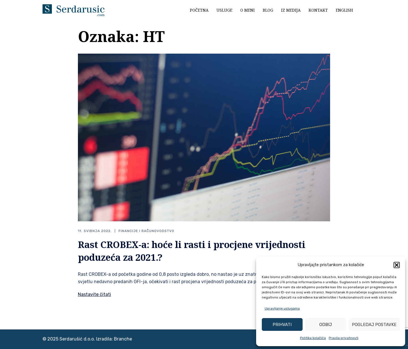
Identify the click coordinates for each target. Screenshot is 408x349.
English (344, 10)
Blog (268, 10)
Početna (199, 10)
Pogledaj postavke (374, 324)
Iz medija (291, 10)
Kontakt (318, 10)
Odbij (325, 324)
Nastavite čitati (94, 294)
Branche (123, 339)
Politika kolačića (313, 338)
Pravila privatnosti (343, 338)
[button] (397, 265)
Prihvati (282, 324)
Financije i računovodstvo (146, 231)
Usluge (224, 10)
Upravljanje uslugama (282, 308)
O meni (247, 10)
